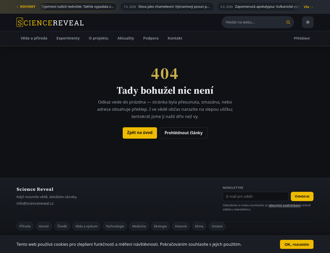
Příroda (24, 226)
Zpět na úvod (140, 132)
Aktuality (126, 38)
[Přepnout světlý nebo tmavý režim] (308, 22)
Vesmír (44, 226)
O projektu (98, 38)
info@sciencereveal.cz (35, 203)
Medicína (139, 226)
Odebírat (302, 196)
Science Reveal (34, 189)
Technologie (115, 226)
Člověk (62, 226)
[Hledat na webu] (252, 22)
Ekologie (160, 226)
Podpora (151, 38)
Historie (181, 226)
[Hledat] (288, 22)
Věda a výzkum (86, 226)
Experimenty (68, 38)
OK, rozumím (297, 244)
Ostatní (217, 226)
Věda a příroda (34, 38)
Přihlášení (302, 38)
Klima (199, 226)
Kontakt (175, 38)
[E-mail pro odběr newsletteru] (256, 196)
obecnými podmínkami (285, 205)
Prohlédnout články (183, 132)
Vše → (309, 6)
